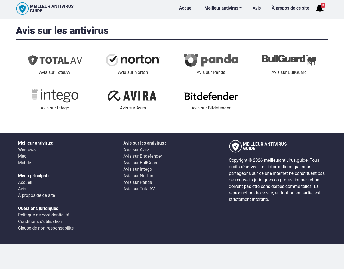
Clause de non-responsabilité (46, 228)
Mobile (24, 162)
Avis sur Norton (138, 175)
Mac (22, 156)
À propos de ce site (290, 8)
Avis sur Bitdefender (142, 156)
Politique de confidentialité (43, 215)
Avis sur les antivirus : (144, 143)
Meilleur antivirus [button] (221, 8)
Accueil (186, 8)
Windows (27, 149)
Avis (257, 8)
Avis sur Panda (137, 182)
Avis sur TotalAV (139, 188)
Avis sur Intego (137, 169)
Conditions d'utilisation (40, 221)
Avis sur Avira (136, 149)
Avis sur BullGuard (141, 162)
